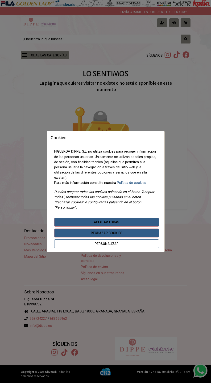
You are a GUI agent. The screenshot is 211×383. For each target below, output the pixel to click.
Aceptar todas (106, 222)
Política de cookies (131, 183)
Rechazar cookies (106, 233)
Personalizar (107, 244)
